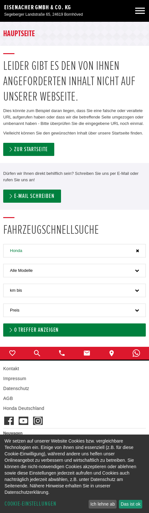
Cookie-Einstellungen (30, 504)
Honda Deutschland (23, 408)
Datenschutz (16, 388)
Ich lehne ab (102, 504)
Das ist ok (130, 504)
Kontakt (11, 368)
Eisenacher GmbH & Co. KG (37, 7)
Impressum (14, 378)
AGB (8, 398)
